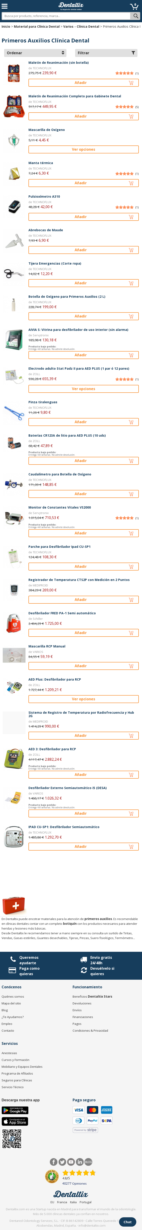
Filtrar (106, 52)
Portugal (85, 1202)
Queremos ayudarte (28, 960)
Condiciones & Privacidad (90, 1030)
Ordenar (35, 52)
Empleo (7, 1024)
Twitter (62, 1162)
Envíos (77, 1010)
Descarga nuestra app (21, 1100)
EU (52, 1202)
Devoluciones (82, 1003)
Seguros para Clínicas (17, 1080)
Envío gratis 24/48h (101, 960)
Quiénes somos (13, 996)
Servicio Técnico (13, 1087)
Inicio (6, 26)
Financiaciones (83, 1017)
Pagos (77, 1024)
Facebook (54, 1162)
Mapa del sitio (11, 1003)
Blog (5, 1010)
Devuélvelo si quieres (102, 971)
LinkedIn (80, 1162)
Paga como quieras (29, 971)
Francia (62, 1202)
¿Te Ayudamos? (13, 1017)
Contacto (8, 1030)
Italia (73, 1202)
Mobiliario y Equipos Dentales (22, 1067)
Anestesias (9, 1053)
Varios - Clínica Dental (81, 26)
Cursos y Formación (15, 1060)
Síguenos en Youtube (71, 1162)
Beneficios (92, 996)
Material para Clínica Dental (37, 26)
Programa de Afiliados (17, 1073)
